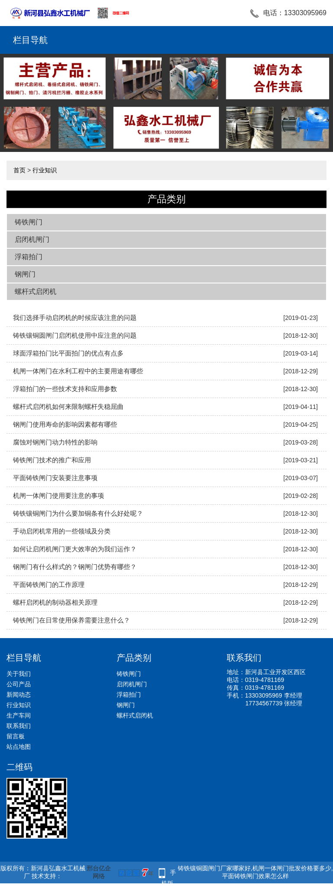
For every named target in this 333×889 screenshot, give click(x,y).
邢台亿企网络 (99, 872)
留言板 (16, 736)
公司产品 (19, 684)
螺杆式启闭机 (35, 291)
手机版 (168, 873)
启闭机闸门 (32, 239)
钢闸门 (25, 274)
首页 (19, 170)
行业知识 (45, 170)
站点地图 (19, 746)
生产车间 (19, 715)
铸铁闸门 (28, 222)
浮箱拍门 (28, 256)
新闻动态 (19, 694)
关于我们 (19, 673)
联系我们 (19, 725)
